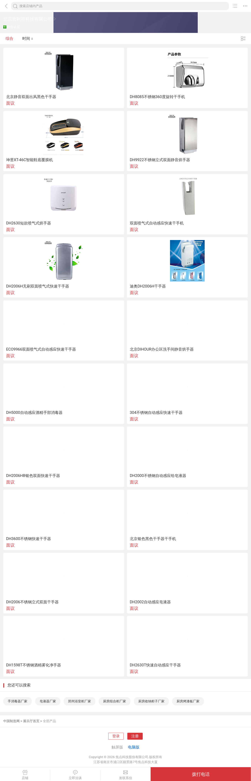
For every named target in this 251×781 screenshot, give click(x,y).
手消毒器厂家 (17, 701)
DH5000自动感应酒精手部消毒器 (34, 412)
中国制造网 (11, 721)
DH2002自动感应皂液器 (150, 602)
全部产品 (49, 721)
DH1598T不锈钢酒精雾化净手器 (33, 665)
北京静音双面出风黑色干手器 (31, 97)
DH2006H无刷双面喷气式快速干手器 (37, 286)
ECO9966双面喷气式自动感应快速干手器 (41, 349)
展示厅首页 (31, 721)
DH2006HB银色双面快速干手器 (33, 476)
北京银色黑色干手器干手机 (153, 539)
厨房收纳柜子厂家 (151, 701)
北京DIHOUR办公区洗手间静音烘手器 (162, 349)
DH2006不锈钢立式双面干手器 (32, 602)
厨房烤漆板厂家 (188, 701)
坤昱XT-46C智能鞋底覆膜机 (29, 160)
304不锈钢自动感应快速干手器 (156, 412)
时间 (27, 38)
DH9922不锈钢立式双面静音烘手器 (160, 160)
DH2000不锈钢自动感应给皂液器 (158, 476)
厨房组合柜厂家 (114, 701)
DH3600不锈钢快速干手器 (28, 539)
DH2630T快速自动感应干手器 (155, 665)
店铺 (25, 775)
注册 (135, 736)
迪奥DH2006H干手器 (148, 286)
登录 (116, 736)
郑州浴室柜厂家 (79, 701)
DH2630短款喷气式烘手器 (28, 223)
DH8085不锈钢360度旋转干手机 (157, 97)
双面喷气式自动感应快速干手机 (157, 223)
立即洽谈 (75, 775)
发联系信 (125, 775)
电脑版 (133, 747)
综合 (9, 38)
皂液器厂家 (48, 701)
